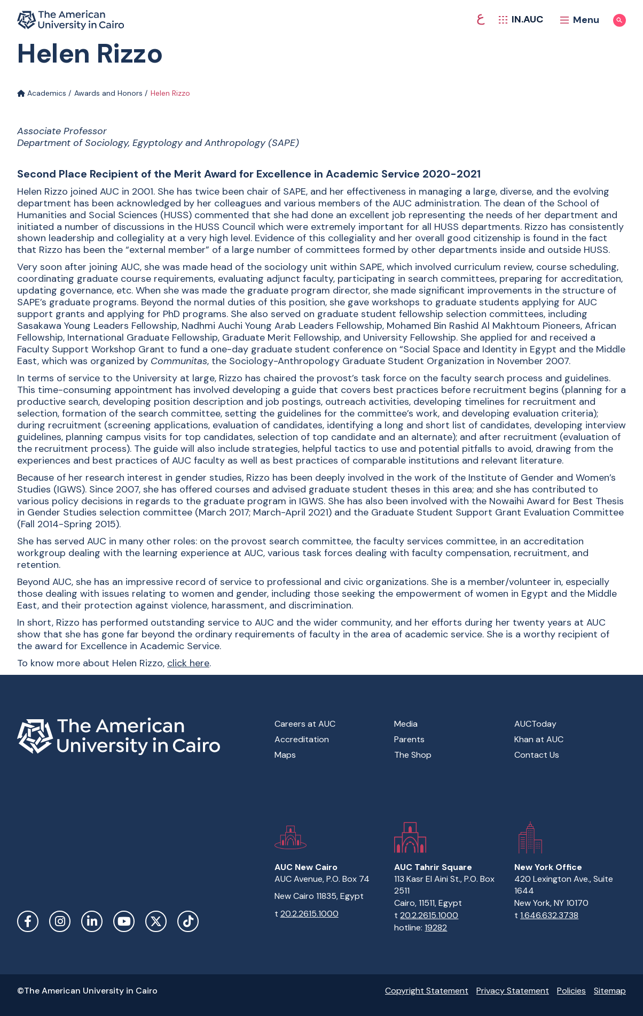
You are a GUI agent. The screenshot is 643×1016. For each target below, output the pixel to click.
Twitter (156, 921)
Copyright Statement (426, 990)
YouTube (124, 921)
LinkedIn (92, 921)
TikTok (188, 921)
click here (188, 663)
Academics (41, 93)
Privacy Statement (512, 990)
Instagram (59, 921)
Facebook (27, 921)
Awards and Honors (108, 93)
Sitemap (610, 990)
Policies (571, 990)
